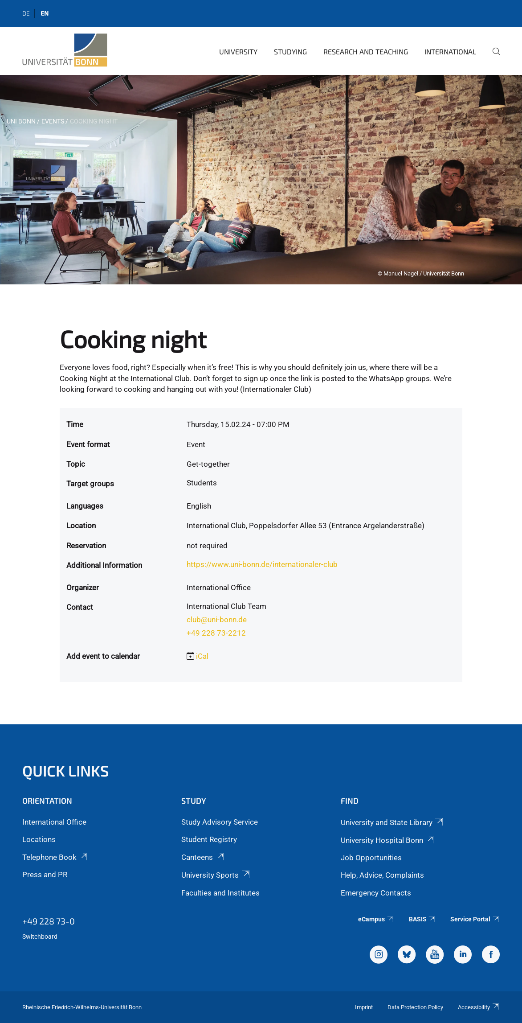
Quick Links (65, 770)
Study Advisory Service (219, 822)
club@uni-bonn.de (217, 619)
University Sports (216, 875)
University (238, 51)
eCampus (376, 919)
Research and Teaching (365, 51)
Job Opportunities (371, 857)
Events (52, 121)
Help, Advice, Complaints (382, 875)
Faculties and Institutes (220, 892)
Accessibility (479, 1007)
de (26, 13)
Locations (39, 839)
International (450, 51)
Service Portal (475, 919)
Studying (290, 51)
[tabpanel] (261, 179)
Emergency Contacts (376, 892)
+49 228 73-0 (48, 921)
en (45, 13)
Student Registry (209, 839)
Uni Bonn (21, 121)
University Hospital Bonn (388, 840)
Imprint (364, 1007)
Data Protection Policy (415, 1007)
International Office (54, 822)
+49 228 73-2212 (216, 633)
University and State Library (393, 822)
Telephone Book (55, 857)
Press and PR (44, 874)
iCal (202, 656)
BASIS (422, 919)
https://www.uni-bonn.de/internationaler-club (262, 564)
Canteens (203, 857)
